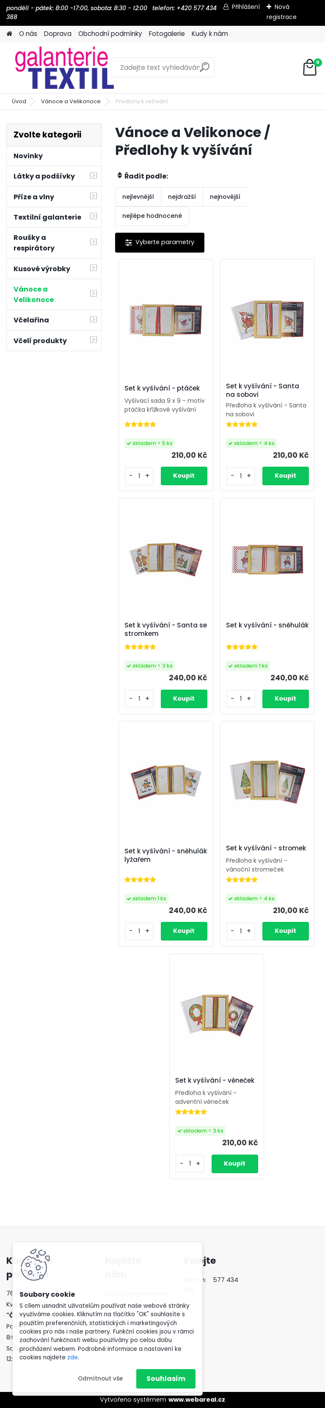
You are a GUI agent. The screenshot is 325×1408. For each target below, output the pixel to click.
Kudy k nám (210, 33)
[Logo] (64, 68)
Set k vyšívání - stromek (266, 848)
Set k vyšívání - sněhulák (267, 625)
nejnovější (225, 196)
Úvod (19, 101)
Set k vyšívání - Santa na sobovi (262, 390)
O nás (28, 33)
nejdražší (182, 196)
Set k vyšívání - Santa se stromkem (165, 629)
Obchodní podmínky (110, 33)
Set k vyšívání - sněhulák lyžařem (165, 855)
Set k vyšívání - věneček (214, 1080)
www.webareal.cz (196, 1399)
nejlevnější (138, 196)
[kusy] (139, 476)
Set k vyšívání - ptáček (162, 388)
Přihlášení (246, 7)
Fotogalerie (167, 33)
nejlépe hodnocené (152, 216)
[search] (204, 70)
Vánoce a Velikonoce (71, 101)
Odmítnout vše (100, 1379)
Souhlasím (165, 1378)
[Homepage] (9, 34)
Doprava (58, 33)
